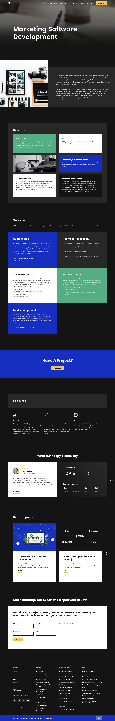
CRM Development (41, 705)
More (20, 571)
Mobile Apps (62, 685)
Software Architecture (42, 676)
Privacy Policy (49, 718)
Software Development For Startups (43, 685)
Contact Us (101, 3)
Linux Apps (62, 706)
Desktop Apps (63, 698)
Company (90, 3)
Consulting (39, 694)
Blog (14, 679)
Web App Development (65, 671)
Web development (41, 671)
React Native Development (89, 674)
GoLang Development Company (91, 693)
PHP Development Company (90, 695)
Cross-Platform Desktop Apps (67, 709)
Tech (66, 3)
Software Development (42, 674)
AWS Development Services (90, 690)
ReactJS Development (88, 671)
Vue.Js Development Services (90, 679)
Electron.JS (85, 676)
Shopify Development (88, 698)
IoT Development (41, 708)
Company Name (23, 633)
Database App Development (67, 682)
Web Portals (62, 674)
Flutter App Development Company (92, 682)
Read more (16, 491)
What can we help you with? (80, 629)
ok (99, 718)
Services (44, 3)
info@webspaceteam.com (23, 695)
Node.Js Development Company (91, 685)
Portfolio (15, 676)
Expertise (74, 3)
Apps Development (56, 3)
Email (46, 633)
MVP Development (41, 689)
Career (82, 3)
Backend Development (42, 682)
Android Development (65, 690)
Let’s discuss (57, 368)
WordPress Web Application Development (90, 701)
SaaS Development (41, 700)
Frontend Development (42, 679)
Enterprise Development (43, 692)
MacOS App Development (66, 701)
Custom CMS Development (43, 702)
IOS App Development (65, 687)
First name (23, 625)
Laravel (84, 687)
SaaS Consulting (40, 697)
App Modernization (64, 679)
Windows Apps (63, 704)
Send (17, 639)
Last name (46, 625)
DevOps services (41, 711)
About (15, 674)
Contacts (15, 682)
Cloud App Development (66, 676)
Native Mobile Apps (64, 693)
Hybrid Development (65, 695)
